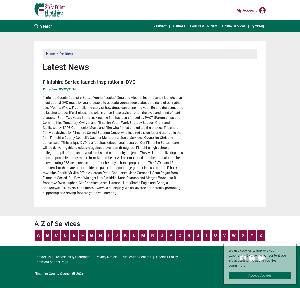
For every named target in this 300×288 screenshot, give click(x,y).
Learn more (237, 265)
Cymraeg (257, 26)
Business (178, 26)
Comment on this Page (51, 262)
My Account (246, 10)
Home (50, 54)
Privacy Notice (106, 257)
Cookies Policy (167, 257)
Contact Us (42, 257)
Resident (159, 26)
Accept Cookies (259, 275)
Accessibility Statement (73, 257)
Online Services (234, 26)
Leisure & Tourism (203, 26)
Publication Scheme (136, 257)
